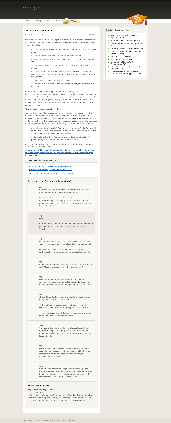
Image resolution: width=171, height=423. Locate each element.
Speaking (37, 21)
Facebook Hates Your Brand (120, 56)
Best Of (27, 21)
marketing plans (51, 153)
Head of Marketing (33, 34)
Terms (70, 420)
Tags (127, 30)
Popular (109, 30)
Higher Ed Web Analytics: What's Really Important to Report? (124, 37)
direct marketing (53, 150)
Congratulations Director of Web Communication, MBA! (121, 63)
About (47, 21)
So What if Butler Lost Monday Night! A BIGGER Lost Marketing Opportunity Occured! (126, 73)
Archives (57, 21)
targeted (35, 155)
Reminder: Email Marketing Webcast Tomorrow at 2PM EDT (50, 170)
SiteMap (75, 420)
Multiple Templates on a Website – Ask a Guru (126, 48)
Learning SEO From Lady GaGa (121, 59)
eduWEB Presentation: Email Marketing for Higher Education (51, 166)
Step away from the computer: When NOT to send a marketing (51, 173)
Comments (119, 30)
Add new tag (43, 150)
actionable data (33, 150)
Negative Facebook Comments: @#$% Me (125, 41)
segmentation (61, 153)
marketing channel (38, 153)
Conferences (93, 34)
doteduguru (31, 8)
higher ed (62, 150)
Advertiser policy (61, 420)
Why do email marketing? (40, 30)
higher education (84, 150)
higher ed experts (72, 150)
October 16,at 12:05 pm (35, 392)
